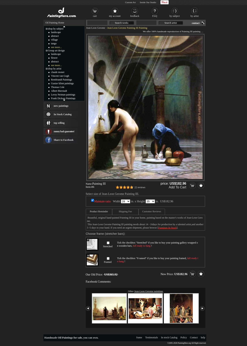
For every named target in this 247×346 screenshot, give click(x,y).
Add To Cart (177, 187)
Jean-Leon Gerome (95, 27)
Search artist (171, 22)
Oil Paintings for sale (70, 337)
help (203, 337)
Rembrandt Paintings (61, 79)
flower (54, 57)
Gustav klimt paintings (62, 83)
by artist (194, 16)
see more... (56, 47)
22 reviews (139, 187)
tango (54, 43)
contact (195, 23)
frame (139, 337)
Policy (184, 337)
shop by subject (56, 28)
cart (95, 16)
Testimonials (151, 337)
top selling (59, 122)
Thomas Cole (57, 87)
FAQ (154, 16)
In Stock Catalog (63, 114)
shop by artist (54, 68)
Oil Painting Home (54, 22)
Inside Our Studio (148, 2)
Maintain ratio (102, 201)
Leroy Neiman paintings (63, 94)
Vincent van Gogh (60, 75)
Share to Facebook (64, 139)
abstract (55, 36)
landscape (56, 32)
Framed (108, 262)
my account (115, 16)
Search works (121, 22)
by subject (175, 16)
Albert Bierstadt (59, 90)
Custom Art (130, 2)
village (54, 39)
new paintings (61, 105)
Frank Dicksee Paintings (63, 98)
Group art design (56, 50)
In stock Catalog (169, 337)
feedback (134, 16)
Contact (194, 337)
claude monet (57, 72)
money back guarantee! (64, 131)
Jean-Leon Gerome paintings (148, 291)
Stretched (107, 246)
